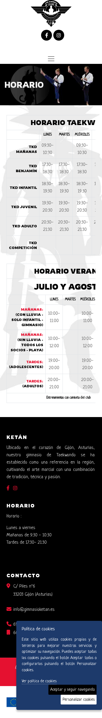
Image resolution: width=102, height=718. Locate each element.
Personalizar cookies (79, 699)
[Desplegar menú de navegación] (51, 59)
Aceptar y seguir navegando (72, 689)
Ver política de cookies (39, 681)
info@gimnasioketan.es (34, 609)
